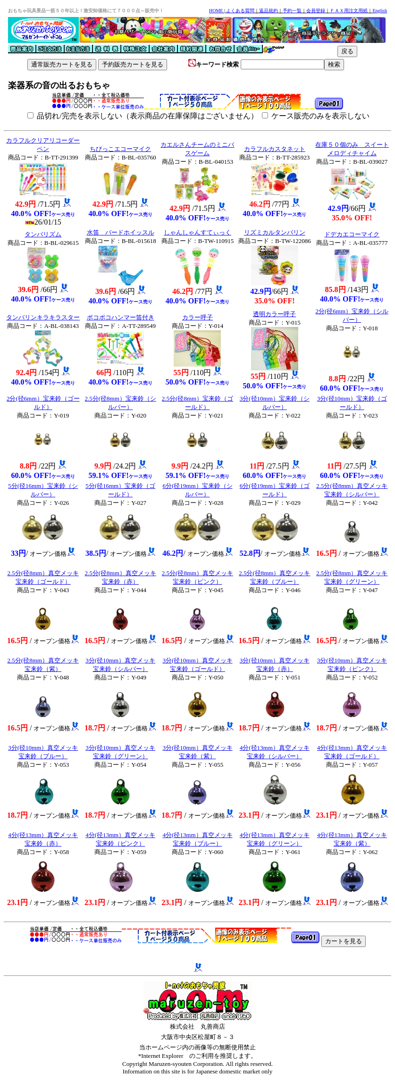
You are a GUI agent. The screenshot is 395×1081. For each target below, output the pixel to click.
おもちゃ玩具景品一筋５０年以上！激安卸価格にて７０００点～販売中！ (86, 10)
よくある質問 (240, 10)
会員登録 (315, 10)
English (379, 10)
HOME (216, 10)
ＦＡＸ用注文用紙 (349, 10)
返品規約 (268, 10)
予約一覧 (292, 10)
